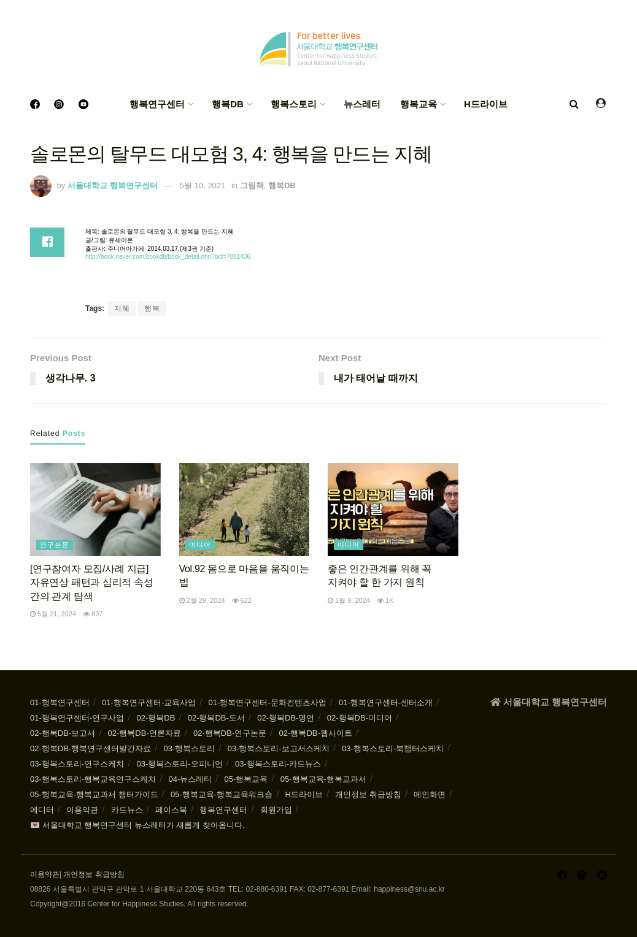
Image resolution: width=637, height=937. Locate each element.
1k (385, 600)
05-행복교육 (246, 779)
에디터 (42, 809)
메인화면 (430, 794)
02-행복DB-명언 (285, 717)
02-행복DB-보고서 (62, 733)
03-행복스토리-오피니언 (179, 763)
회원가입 (276, 809)
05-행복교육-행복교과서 (323, 779)
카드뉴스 (127, 809)
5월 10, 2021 (202, 185)
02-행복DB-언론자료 (144, 733)
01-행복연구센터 (60, 702)
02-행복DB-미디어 (359, 717)
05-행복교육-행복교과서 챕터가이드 (94, 794)
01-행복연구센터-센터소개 (386, 702)
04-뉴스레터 (190, 779)
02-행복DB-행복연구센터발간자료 (90, 748)
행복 (152, 308)
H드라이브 (486, 104)
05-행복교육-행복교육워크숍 (221, 794)
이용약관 (82, 809)
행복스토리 (294, 104)
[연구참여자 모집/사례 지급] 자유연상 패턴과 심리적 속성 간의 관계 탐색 (91, 583)
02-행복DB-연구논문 (229, 733)
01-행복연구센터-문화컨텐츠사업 (267, 702)
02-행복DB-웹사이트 (315, 733)
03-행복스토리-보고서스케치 (279, 748)
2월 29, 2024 (202, 600)
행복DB (228, 104)
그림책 (252, 185)
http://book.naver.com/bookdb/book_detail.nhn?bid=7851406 (167, 256)
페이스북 (171, 809)
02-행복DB (155, 717)
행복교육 (418, 104)
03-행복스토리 (189, 748)
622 (242, 600)
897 (92, 614)
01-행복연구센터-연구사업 (77, 717)
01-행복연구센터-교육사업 (149, 702)
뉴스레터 (362, 104)
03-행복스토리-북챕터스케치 (393, 748)
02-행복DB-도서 (216, 717)
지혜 (122, 308)
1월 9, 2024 (349, 600)
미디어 (200, 544)
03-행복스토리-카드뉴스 (278, 763)
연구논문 (54, 544)
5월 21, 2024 (53, 614)
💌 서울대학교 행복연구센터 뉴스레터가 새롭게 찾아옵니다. (137, 825)
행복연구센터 (157, 104)
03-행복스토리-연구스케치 (77, 763)
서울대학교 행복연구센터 (113, 185)
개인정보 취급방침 (368, 794)
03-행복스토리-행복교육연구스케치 (93, 779)
